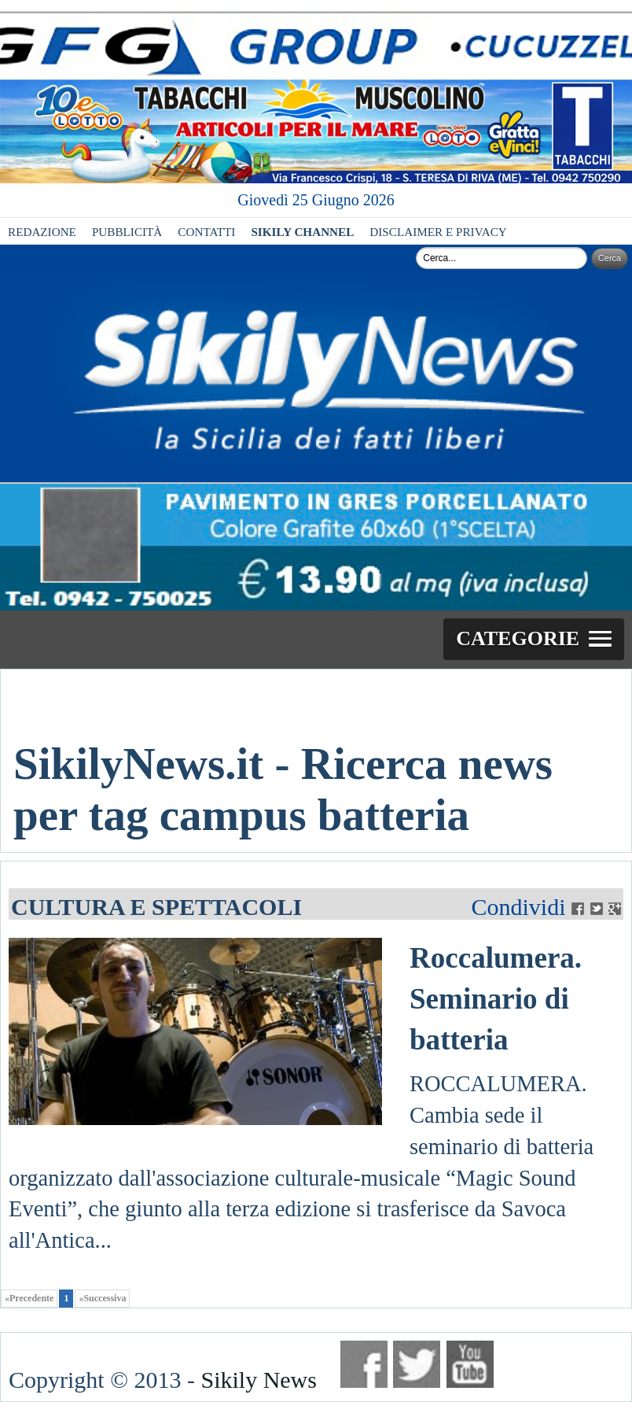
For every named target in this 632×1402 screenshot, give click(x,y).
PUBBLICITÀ (127, 231)
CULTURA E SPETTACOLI (156, 907)
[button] (533, 639)
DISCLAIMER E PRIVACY (437, 231)
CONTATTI (206, 231)
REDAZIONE (42, 231)
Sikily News (258, 1380)
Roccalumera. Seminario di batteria (496, 999)
